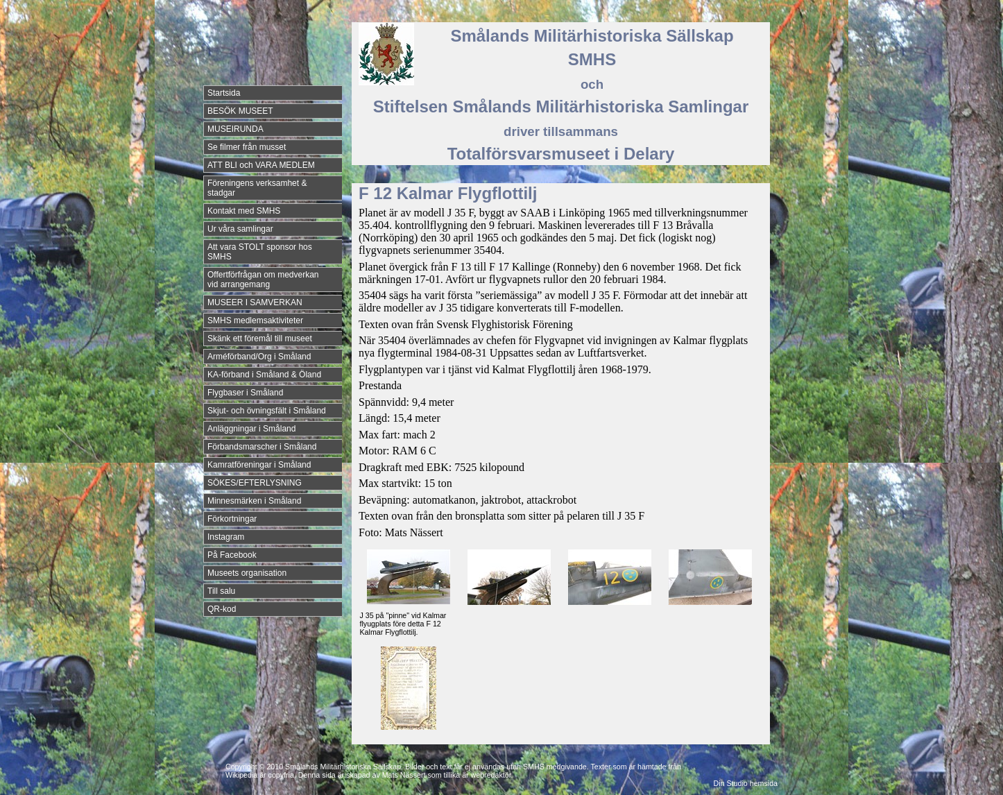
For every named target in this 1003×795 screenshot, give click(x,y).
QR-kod (221, 609)
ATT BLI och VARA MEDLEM (261, 165)
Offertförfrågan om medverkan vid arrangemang (263, 279)
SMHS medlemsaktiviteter (255, 320)
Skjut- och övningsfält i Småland (266, 411)
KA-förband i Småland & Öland (264, 374)
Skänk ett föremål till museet (259, 338)
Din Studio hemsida (746, 783)
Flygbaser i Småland (245, 393)
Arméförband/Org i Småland (259, 356)
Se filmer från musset (246, 147)
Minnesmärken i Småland (254, 501)
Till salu (221, 591)
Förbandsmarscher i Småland (261, 447)
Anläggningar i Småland (251, 429)
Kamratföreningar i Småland (259, 465)
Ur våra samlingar (240, 229)
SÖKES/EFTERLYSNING (254, 483)
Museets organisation (246, 573)
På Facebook (232, 555)
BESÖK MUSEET (240, 111)
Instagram (225, 537)
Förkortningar (232, 519)
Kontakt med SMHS (243, 211)
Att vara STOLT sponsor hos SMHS (259, 252)
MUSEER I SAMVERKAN (254, 302)
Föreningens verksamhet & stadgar (257, 188)
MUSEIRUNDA (235, 129)
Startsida (223, 93)
